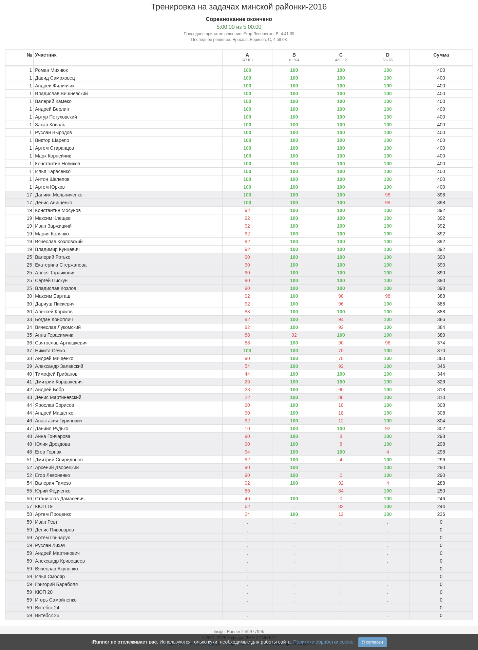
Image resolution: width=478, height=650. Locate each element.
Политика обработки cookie (323, 642)
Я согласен (372, 642)
